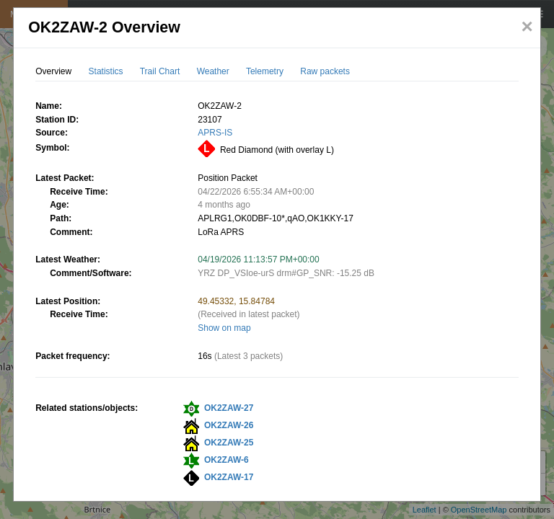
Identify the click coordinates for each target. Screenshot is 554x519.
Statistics (106, 71)
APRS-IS (215, 133)
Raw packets (325, 71)
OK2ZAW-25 (228, 443)
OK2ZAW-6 (226, 460)
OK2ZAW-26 (228, 425)
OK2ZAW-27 (228, 408)
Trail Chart (160, 71)
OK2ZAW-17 (228, 477)
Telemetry (264, 71)
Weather (213, 71)
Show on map (224, 328)
